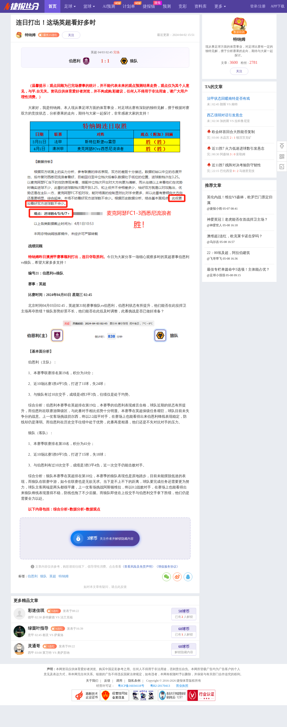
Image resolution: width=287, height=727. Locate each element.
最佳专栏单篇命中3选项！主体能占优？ (240, 273)
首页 (52, 6)
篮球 (89, 6)
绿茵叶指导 (38, 628)
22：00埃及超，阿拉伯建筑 (240, 256)
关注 (71, 35)
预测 (167, 6)
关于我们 (92, 680)
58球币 (184, 614)
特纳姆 (64, 576)
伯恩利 (33, 576)
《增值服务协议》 (167, 566)
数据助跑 (239, 32)
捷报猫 (149, 6)
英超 (52, 576)
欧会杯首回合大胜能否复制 (240, 135)
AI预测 (109, 6)
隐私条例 (134, 680)
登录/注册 (258, 6)
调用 (119, 680)
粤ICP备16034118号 (131, 686)
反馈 (107, 680)
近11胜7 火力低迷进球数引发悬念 (240, 152)
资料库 (200, 6)
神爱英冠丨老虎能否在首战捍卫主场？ (240, 223)
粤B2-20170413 (160, 686)
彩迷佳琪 (36, 610)
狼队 (43, 576)
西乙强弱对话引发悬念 (240, 118)
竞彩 (183, 6)
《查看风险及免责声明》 (138, 566)
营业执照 (182, 686)
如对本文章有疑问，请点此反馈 (105, 587)
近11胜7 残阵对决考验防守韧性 (240, 168)
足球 (70, 6)
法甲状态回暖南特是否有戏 (240, 102)
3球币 (103, 538)
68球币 (184, 632)
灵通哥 (34, 646)
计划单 (129, 6)
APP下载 (277, 6)
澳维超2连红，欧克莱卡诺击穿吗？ (240, 239)
